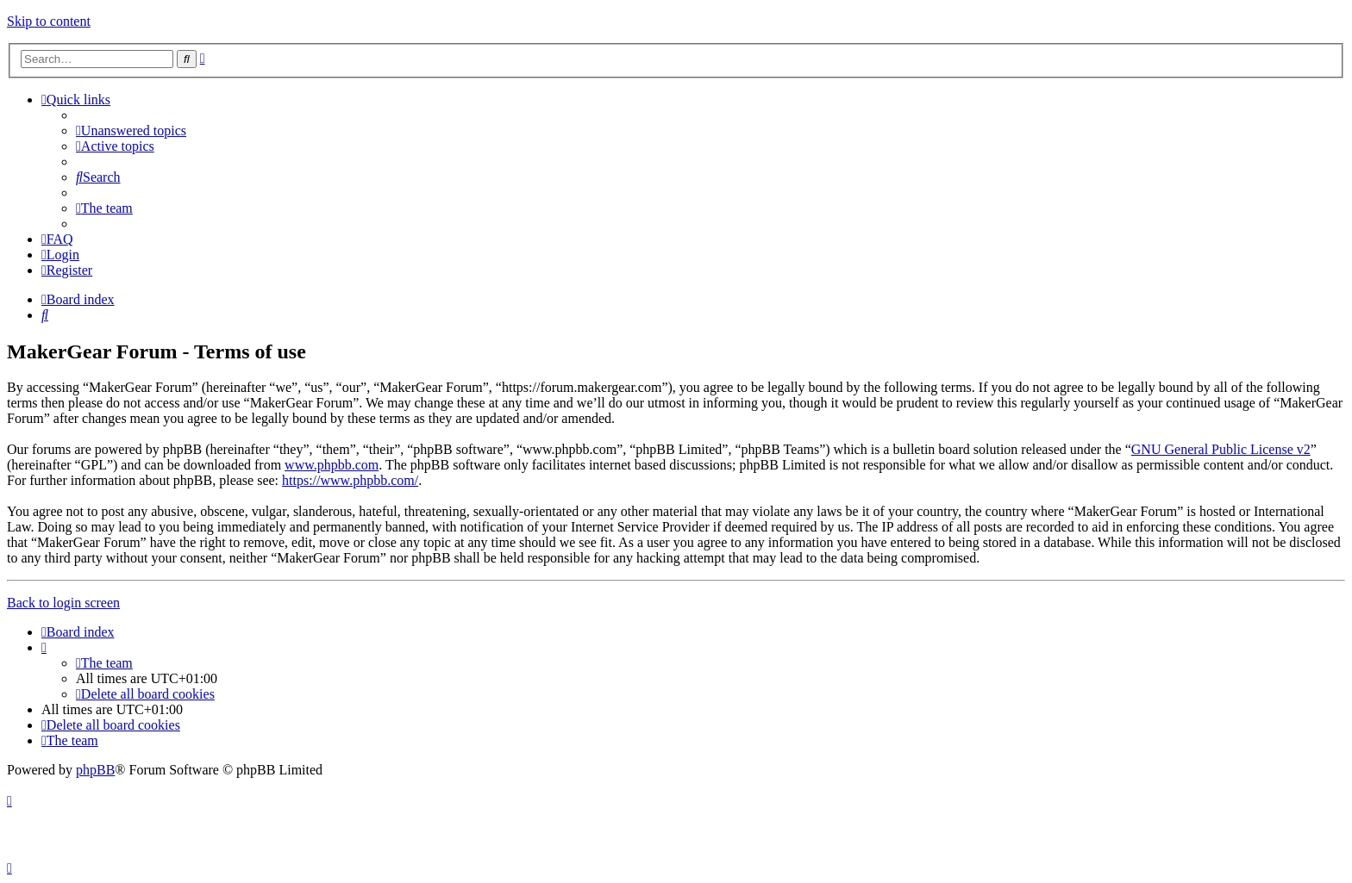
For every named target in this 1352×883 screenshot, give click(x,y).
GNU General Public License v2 (1221, 449)
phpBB (95, 769)
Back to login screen (63, 602)
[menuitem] (131, 130)
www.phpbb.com (332, 464)
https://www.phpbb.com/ (350, 480)
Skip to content (49, 21)
